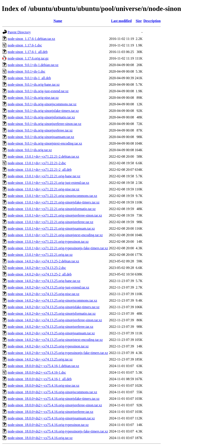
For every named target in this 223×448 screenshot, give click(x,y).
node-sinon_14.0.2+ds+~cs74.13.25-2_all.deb (40, 274)
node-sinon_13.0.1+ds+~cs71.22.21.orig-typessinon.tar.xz (48, 241)
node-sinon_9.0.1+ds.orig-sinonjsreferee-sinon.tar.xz (44, 124)
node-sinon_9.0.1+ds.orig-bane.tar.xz (34, 84)
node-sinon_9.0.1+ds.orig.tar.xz (30, 150)
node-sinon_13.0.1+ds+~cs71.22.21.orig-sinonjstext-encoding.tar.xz (55, 235)
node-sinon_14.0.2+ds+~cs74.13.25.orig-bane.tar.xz (44, 281)
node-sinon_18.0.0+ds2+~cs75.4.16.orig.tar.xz (40, 438)
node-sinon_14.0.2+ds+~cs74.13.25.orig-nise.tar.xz (43, 294)
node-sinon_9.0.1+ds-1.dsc (26, 71)
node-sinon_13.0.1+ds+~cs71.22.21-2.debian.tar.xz (43, 156)
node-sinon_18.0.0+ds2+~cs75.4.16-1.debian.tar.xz (43, 366)
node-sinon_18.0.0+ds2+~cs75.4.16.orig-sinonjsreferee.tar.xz (50, 412)
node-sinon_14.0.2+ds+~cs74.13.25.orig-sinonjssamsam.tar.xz (51, 333)
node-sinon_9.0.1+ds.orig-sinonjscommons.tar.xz (42, 104)
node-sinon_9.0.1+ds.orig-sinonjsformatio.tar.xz (41, 117)
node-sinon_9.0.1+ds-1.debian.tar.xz (33, 65)
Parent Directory (19, 32)
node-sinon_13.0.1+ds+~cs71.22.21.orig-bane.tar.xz (44, 176)
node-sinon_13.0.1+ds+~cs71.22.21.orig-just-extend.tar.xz (48, 183)
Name (57, 21)
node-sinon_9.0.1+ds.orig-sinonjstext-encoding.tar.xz (45, 143)
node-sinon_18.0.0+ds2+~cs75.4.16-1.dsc (37, 372)
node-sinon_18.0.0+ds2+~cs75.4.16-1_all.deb (40, 379)
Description (152, 21)
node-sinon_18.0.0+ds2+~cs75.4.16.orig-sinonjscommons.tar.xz (52, 392)
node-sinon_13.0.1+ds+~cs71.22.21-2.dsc (37, 163)
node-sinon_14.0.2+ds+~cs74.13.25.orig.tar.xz (40, 359)
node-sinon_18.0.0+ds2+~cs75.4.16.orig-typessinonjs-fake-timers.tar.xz (58, 431)
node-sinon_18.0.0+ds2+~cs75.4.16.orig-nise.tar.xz (43, 385)
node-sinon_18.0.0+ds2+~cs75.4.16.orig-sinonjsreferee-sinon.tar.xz (55, 405)
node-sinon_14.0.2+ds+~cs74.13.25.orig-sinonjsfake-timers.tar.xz (54, 307)
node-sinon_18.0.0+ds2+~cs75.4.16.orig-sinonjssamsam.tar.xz (51, 418)
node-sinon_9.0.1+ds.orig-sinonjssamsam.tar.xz (41, 137)
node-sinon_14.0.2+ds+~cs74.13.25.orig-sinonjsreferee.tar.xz (50, 326)
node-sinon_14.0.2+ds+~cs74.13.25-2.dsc (37, 268)
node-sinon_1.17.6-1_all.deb (28, 52)
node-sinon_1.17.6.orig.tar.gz (28, 58)
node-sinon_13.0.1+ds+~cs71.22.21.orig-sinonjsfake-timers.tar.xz (54, 202)
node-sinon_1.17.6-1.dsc (25, 45)
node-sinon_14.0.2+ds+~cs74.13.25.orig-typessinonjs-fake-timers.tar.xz (58, 353)
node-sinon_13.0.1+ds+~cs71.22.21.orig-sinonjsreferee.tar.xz (50, 222)
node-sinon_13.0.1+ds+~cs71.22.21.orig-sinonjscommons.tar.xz (52, 196)
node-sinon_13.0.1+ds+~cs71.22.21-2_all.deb (40, 169)
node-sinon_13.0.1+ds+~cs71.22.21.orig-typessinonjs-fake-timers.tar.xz (58, 248)
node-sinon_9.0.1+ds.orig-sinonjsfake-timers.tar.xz (43, 111)
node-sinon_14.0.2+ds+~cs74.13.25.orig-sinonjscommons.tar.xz (52, 300)
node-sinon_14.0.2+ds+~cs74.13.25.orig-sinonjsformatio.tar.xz (52, 313)
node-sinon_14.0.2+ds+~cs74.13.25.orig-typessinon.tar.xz (48, 346)
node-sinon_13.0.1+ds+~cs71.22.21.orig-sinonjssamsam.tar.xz (51, 228)
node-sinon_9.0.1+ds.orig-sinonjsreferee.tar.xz (40, 130)
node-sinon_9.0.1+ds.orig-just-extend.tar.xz (38, 91)
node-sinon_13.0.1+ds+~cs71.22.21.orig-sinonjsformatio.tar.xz (52, 209)
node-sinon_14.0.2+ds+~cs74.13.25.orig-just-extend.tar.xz (48, 287)
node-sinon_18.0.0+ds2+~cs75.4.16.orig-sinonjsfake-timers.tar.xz (54, 398)
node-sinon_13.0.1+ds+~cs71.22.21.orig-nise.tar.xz (43, 189)
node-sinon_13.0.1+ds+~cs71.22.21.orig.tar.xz (40, 254)
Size (139, 21)
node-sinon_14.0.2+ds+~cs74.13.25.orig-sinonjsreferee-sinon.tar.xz (55, 320)
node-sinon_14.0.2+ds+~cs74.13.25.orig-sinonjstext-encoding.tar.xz (55, 340)
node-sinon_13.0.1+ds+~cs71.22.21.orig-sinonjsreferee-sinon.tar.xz (55, 215)
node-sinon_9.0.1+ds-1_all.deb (29, 78)
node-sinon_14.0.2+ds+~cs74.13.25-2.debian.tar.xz (43, 261)
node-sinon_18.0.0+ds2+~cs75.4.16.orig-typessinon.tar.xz (48, 425)
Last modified (121, 21)
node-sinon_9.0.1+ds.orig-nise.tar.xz (33, 97)
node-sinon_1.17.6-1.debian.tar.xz (31, 39)
